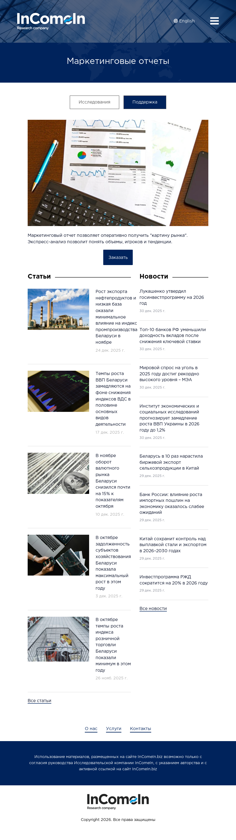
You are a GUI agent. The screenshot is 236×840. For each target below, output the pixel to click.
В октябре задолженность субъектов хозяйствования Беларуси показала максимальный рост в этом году (113, 563)
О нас (91, 729)
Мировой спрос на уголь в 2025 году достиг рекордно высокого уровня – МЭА (169, 374)
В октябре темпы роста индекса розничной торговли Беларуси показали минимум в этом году (113, 645)
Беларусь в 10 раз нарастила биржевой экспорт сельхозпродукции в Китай (171, 462)
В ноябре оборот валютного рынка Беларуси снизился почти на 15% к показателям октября (113, 481)
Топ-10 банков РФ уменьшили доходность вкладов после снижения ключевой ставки (173, 336)
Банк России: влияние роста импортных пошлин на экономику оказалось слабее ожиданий (172, 504)
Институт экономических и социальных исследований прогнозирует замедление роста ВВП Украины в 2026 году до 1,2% (169, 418)
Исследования (94, 102)
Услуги (113, 729)
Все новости (153, 609)
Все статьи (39, 701)
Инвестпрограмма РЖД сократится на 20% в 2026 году (174, 580)
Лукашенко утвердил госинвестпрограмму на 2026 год (172, 297)
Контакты (140, 729)
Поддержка (144, 102)
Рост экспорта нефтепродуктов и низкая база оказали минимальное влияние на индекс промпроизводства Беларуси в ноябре (116, 317)
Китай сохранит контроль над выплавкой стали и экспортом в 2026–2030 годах (173, 545)
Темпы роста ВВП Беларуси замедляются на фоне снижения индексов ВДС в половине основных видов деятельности (113, 399)
